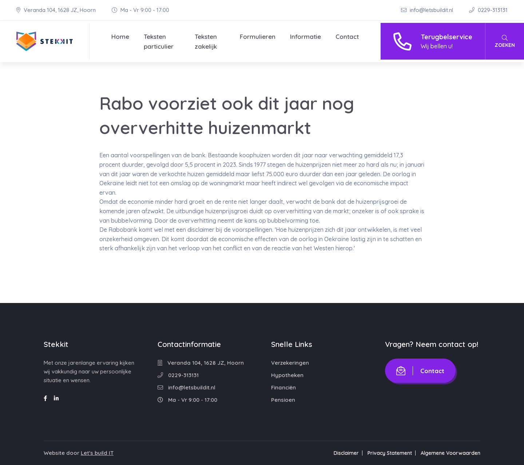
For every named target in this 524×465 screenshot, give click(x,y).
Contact (347, 36)
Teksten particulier (159, 41)
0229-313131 (488, 10)
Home (120, 36)
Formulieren (257, 36)
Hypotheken (287, 375)
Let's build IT (97, 452)
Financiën (283, 387)
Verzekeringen (290, 362)
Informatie (305, 36)
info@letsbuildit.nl (427, 10)
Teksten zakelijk (206, 41)
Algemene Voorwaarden (450, 453)
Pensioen (283, 399)
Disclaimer (346, 453)
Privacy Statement (390, 453)
